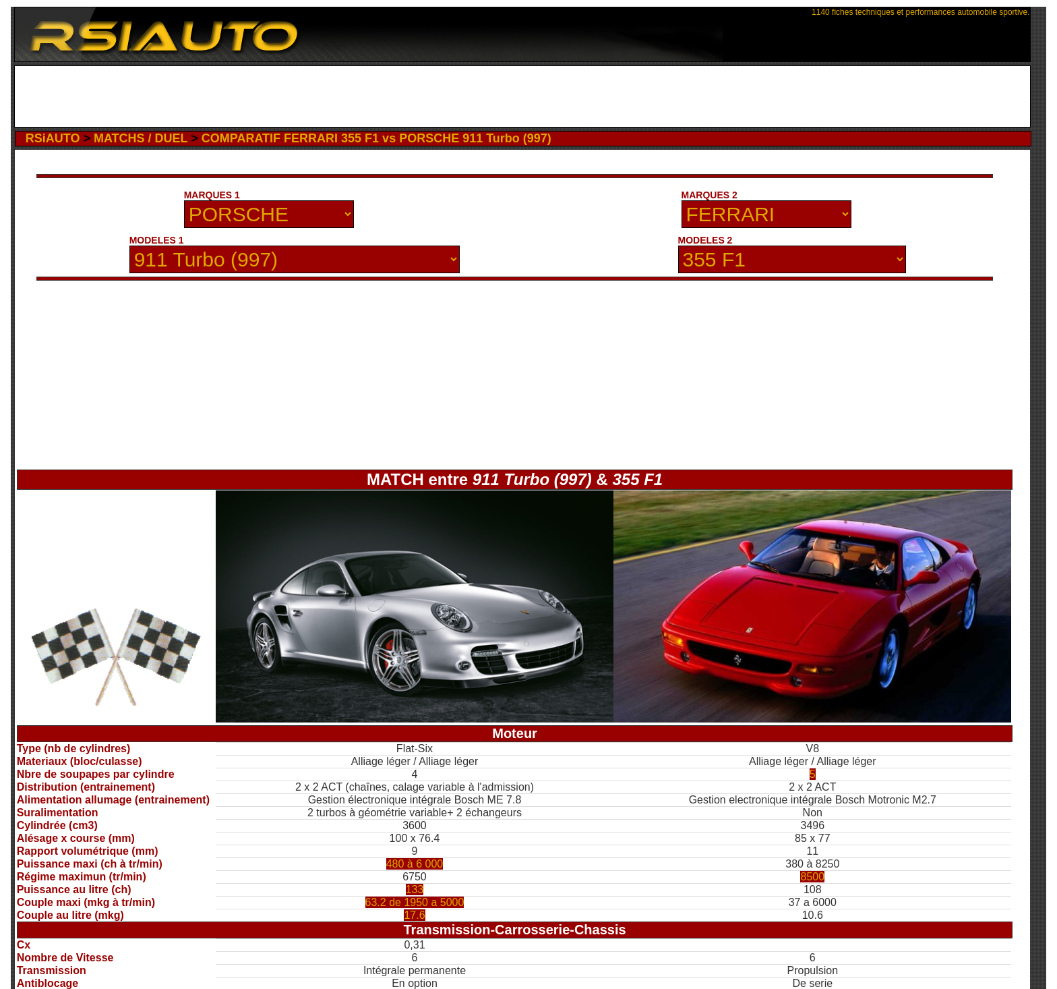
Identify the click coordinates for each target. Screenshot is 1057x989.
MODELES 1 (156, 240)
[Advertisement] (522, 96)
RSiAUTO (53, 138)
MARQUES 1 (212, 195)
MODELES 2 (705, 240)
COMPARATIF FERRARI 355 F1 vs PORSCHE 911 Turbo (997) (376, 138)
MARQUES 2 (709, 195)
